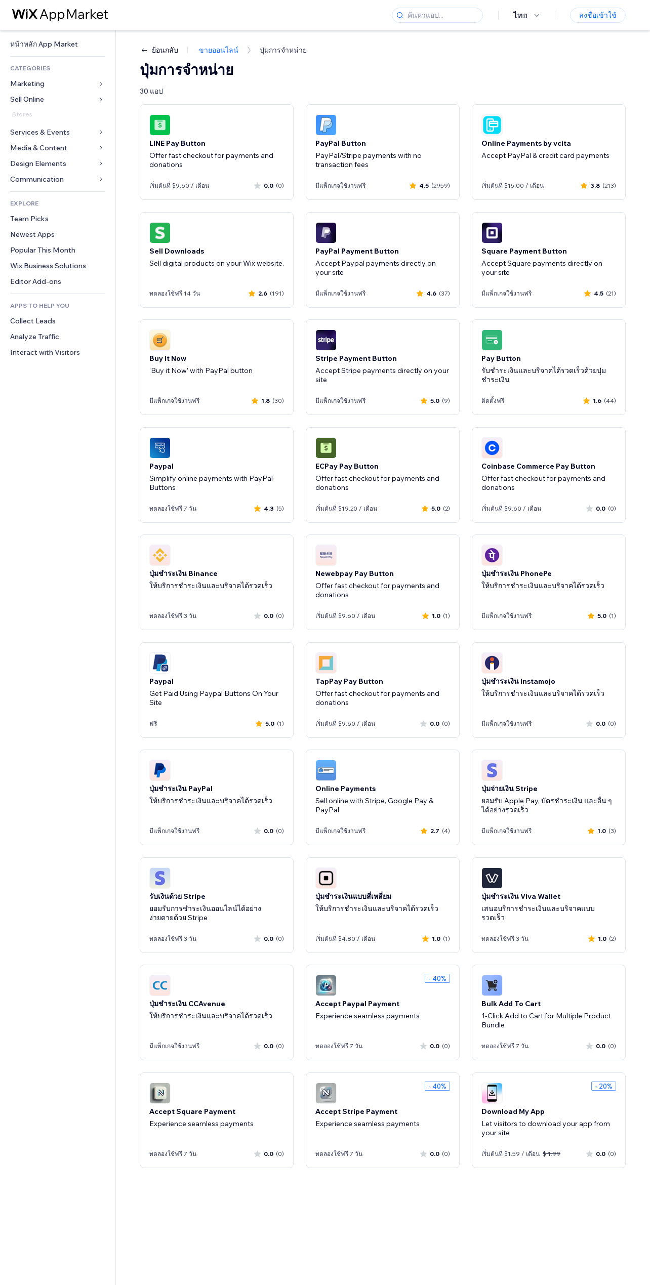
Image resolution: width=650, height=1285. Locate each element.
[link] (57, 44)
